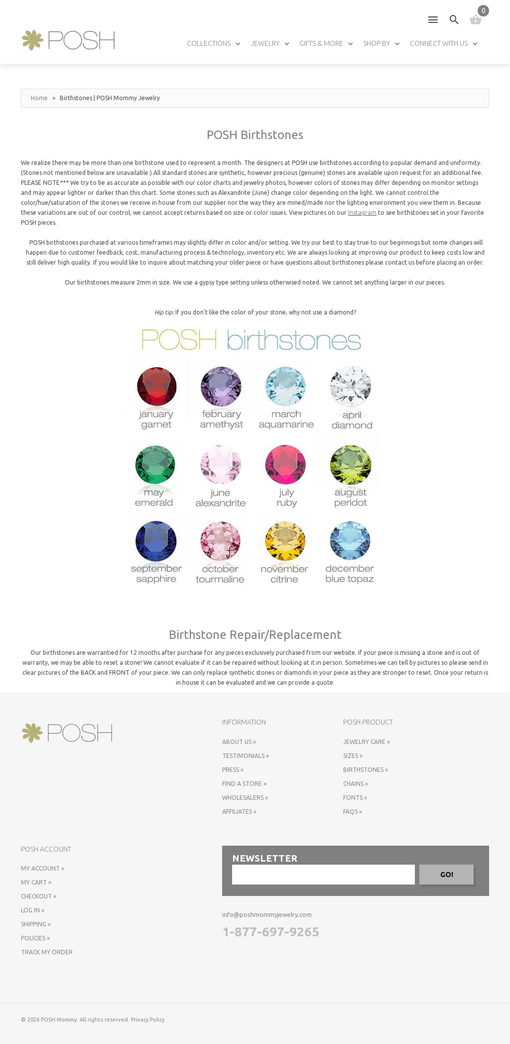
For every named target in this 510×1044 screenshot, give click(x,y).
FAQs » (352, 811)
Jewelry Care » (366, 742)
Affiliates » (239, 811)
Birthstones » (365, 769)
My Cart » (36, 882)
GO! (446, 875)
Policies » (35, 938)
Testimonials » (245, 755)
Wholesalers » (245, 797)
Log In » (32, 910)
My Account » (42, 868)
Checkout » (38, 896)
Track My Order (47, 952)
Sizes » (353, 755)
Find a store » (244, 783)
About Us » (239, 742)
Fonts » (355, 797)
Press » (233, 769)
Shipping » (36, 924)
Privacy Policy (147, 1020)
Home (39, 98)
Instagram (362, 212)
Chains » (355, 783)
